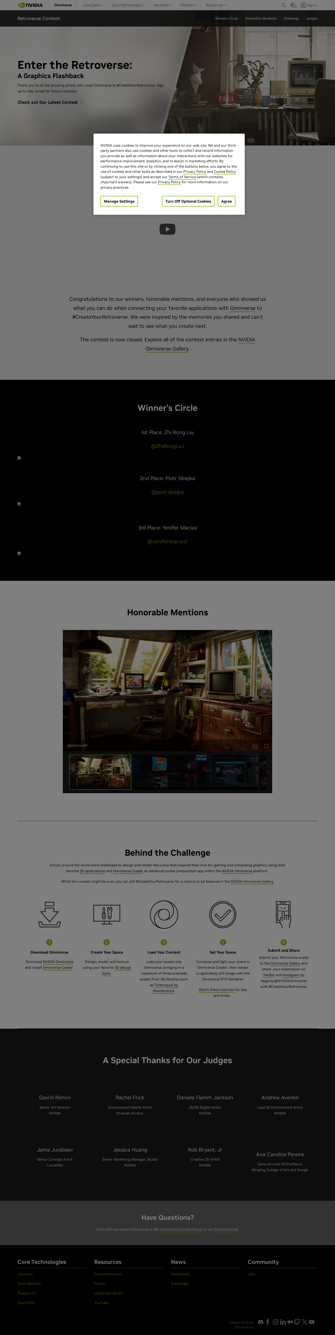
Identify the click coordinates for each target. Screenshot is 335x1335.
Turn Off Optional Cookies (188, 201)
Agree (226, 201)
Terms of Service (182, 177)
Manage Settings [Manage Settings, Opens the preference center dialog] (119, 201)
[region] (169, 174)
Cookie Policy (225, 171)
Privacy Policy (194, 171)
